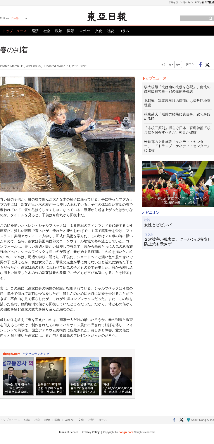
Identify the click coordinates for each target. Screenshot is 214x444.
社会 (46, 31)
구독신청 (173, 2)
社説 (110, 31)
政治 (58, 31)
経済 (35, 31)
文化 (98, 31)
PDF (197, 2)
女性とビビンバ (158, 225)
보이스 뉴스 (186, 2)
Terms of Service (68, 432)
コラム (124, 31)
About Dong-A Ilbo (200, 420)
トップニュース (14, 31)
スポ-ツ (84, 31)
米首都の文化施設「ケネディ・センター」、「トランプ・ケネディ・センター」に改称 (177, 146)
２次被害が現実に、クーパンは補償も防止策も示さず (177, 241)
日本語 (15, 18)
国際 (70, 31)
